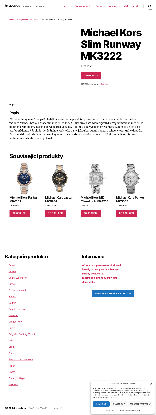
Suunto (13, 353)
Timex (12, 365)
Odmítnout (119, 404)
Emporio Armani (18, 290)
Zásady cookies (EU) (94, 273)
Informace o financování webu (100, 277)
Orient (12, 327)
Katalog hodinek (131, 6)
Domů (12, 19)
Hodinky (65, 6)
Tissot (12, 371)
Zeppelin (14, 384)
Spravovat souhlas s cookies (113, 293)
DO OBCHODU (91, 75)
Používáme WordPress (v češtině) (45, 408)
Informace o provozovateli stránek (102, 265)
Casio (12, 265)
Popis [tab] (12, 104)
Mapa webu (89, 281)
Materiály (112, 6)
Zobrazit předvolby (140, 404)
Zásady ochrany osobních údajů (130, 410)
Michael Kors (36, 19)
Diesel (12, 283)
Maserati (14, 315)
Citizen (13, 271)
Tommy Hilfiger (17, 378)
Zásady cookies (109, 410)
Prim (11, 340)
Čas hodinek (13, 6)
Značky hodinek (82, 6)
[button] (151, 383)
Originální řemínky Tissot (23, 334)
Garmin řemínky (18, 309)
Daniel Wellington (19, 277)
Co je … (99, 6)
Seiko (12, 346)
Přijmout (101, 404)
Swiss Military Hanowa (22, 359)
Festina (13, 296)
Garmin (13, 302)
